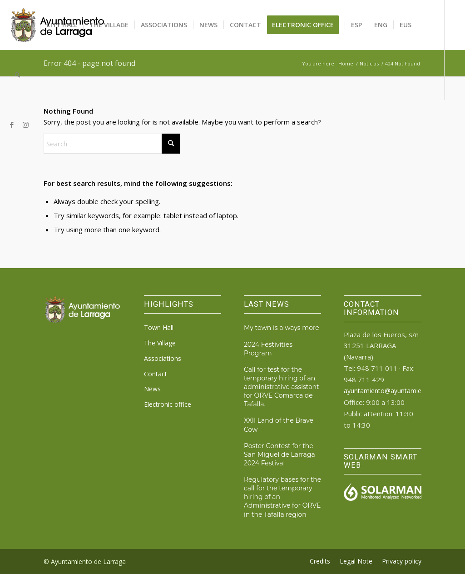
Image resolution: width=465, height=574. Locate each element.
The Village (160, 343)
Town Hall (158, 327)
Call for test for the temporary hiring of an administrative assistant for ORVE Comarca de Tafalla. (281, 387)
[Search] (17, 75)
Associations (162, 358)
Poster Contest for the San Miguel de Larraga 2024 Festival (279, 454)
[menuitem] (24, 25)
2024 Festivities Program (268, 348)
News (152, 388)
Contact (155, 373)
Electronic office (167, 404)
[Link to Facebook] (12, 124)
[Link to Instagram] (25, 124)
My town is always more (281, 328)
